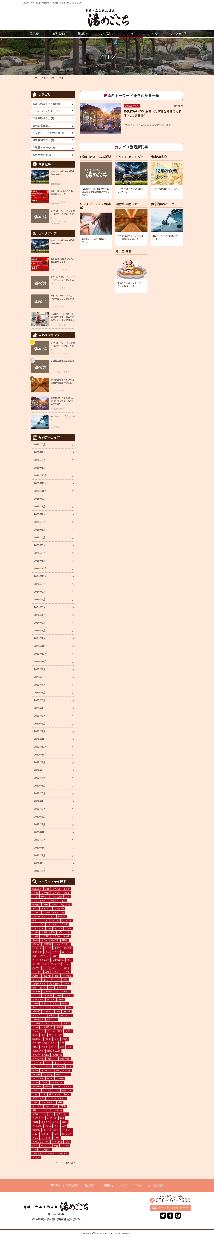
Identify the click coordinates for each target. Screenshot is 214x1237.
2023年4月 (40, 708)
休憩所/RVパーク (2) (44, 147)
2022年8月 (40, 770)
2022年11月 (40, 747)
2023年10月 (40, 661)
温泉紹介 (55, 1185)
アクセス (138, 1185)
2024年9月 (40, 584)
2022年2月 (40, 816)
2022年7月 (40, 778)
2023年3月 (40, 716)
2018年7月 (40, 871)
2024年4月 (40, 615)
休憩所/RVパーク (162, 204)
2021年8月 (40, 840)
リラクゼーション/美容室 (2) (48, 133)
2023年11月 (40, 654)
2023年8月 (40, 677)
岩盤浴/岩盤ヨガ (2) (43, 140)
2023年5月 (40, 700)
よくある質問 (156, 1185)
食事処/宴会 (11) (41, 125)
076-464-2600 (173, 1200)
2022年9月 (40, 762)
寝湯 (61, 78)
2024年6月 (40, 599)
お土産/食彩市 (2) (42, 155)
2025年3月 (40, 545)
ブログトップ (48, 78)
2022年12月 (40, 739)
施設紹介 (90, 1185)
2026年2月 (40, 460)
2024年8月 (40, 592)
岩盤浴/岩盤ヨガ (126, 204)
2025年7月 (40, 514)
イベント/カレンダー (129, 157)
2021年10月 (40, 832)
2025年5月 (40, 529)
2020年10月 (40, 847)
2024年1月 (40, 638)
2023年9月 (40, 669)
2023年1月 (40, 731)
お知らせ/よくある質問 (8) (47, 103)
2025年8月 (40, 506)
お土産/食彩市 (124, 251)
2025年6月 (40, 522)
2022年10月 (40, 754)
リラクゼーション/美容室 (95, 205)
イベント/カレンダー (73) (46, 111)
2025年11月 (40, 483)
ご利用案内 (107, 1185)
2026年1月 (40, 467)
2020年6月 (40, 863)
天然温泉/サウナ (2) (43, 118)
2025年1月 (40, 561)
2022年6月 (40, 785)
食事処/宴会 (159, 157)
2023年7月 (40, 685)
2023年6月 (40, 692)
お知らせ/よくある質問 (95, 157)
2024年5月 (40, 607)
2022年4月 (40, 801)
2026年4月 (40, 452)
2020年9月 (40, 855)
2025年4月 (40, 537)
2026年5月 (40, 444)
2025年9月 (40, 498)
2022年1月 (40, 824)
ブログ (123, 1185)
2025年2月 (40, 553)
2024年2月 (40, 630)
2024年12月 (40, 568)
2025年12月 (40, 475)
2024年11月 (40, 576)
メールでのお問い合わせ (173, 1207)
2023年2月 (40, 723)
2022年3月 (40, 809)
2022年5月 (40, 793)
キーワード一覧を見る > (65, 1163)
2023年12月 (40, 646)
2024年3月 (40, 623)
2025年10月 (40, 491)
